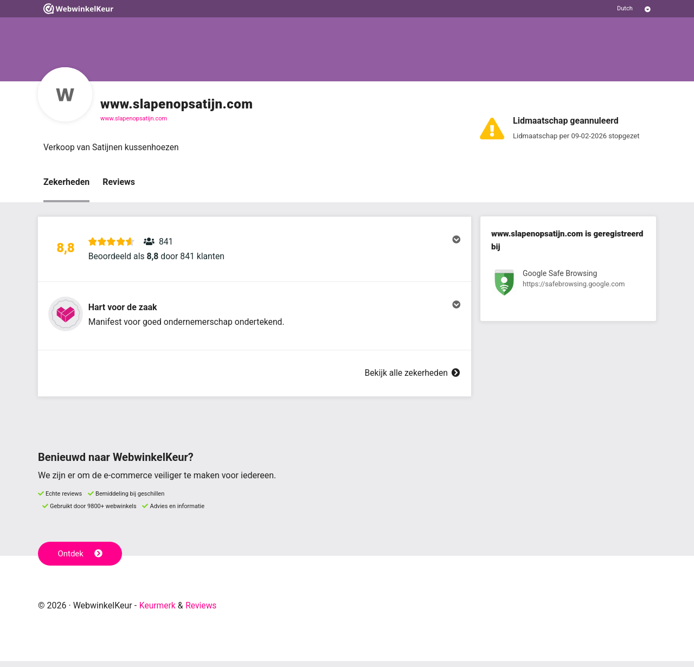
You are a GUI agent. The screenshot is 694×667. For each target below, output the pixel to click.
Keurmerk (158, 611)
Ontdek (80, 560)
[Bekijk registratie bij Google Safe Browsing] (568, 285)
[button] (254, 251)
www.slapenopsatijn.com (133, 118)
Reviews (118, 182)
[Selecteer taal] (634, 8)
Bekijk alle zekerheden (411, 379)
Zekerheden (66, 182)
